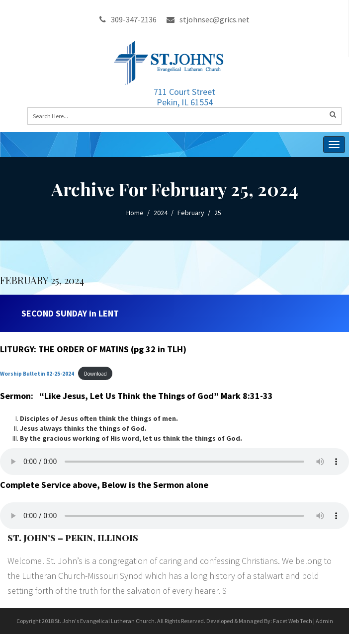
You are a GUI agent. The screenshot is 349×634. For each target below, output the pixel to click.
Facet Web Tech (292, 621)
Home (135, 212)
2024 (161, 212)
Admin (324, 621)
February (190, 212)
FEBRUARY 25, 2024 (42, 280)
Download (95, 373)
